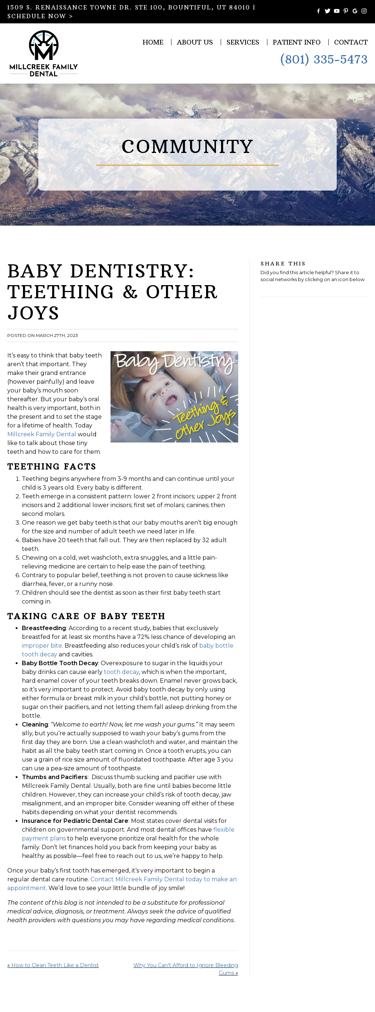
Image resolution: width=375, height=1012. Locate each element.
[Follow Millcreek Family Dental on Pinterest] (346, 11)
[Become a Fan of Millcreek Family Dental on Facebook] (318, 11)
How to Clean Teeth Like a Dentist (55, 965)
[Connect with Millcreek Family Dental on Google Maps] (355, 11)
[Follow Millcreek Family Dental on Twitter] (327, 11)
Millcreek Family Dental (41, 434)
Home (153, 42)
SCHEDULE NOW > (40, 16)
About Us (195, 42)
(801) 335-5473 (324, 59)
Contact (351, 42)
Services (243, 42)
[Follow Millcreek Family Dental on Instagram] (364, 11)
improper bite (42, 645)
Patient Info (297, 42)
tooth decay (121, 671)
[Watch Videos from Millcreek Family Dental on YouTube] (337, 11)
